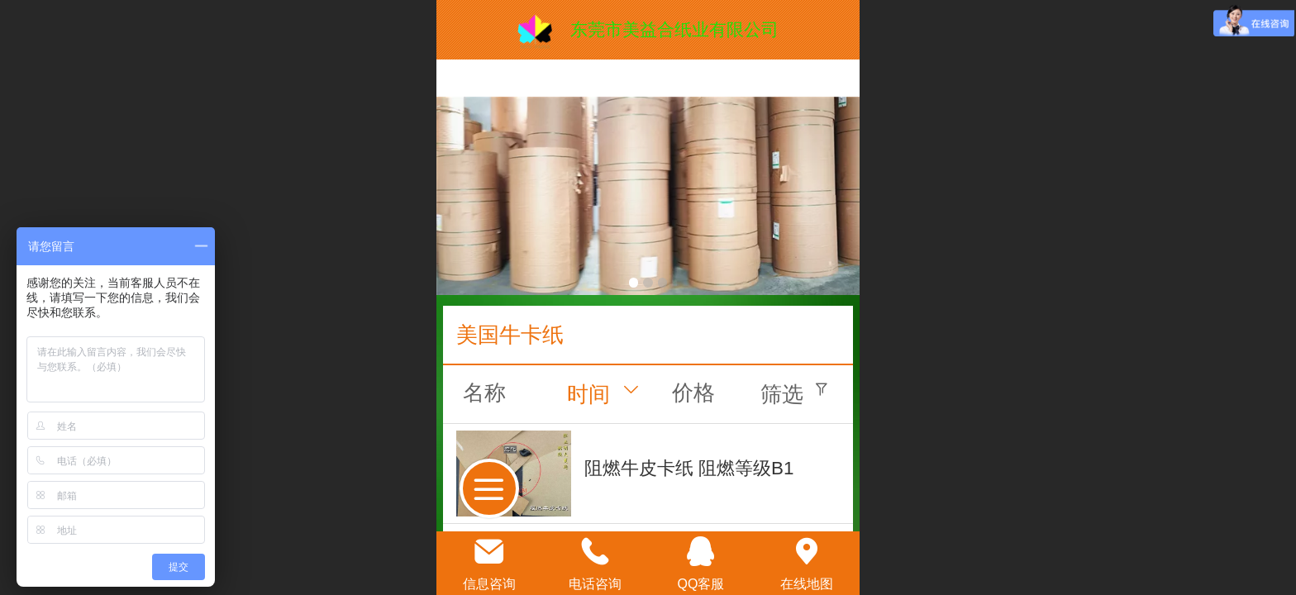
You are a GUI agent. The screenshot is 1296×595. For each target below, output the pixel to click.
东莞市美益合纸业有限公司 (674, 29)
